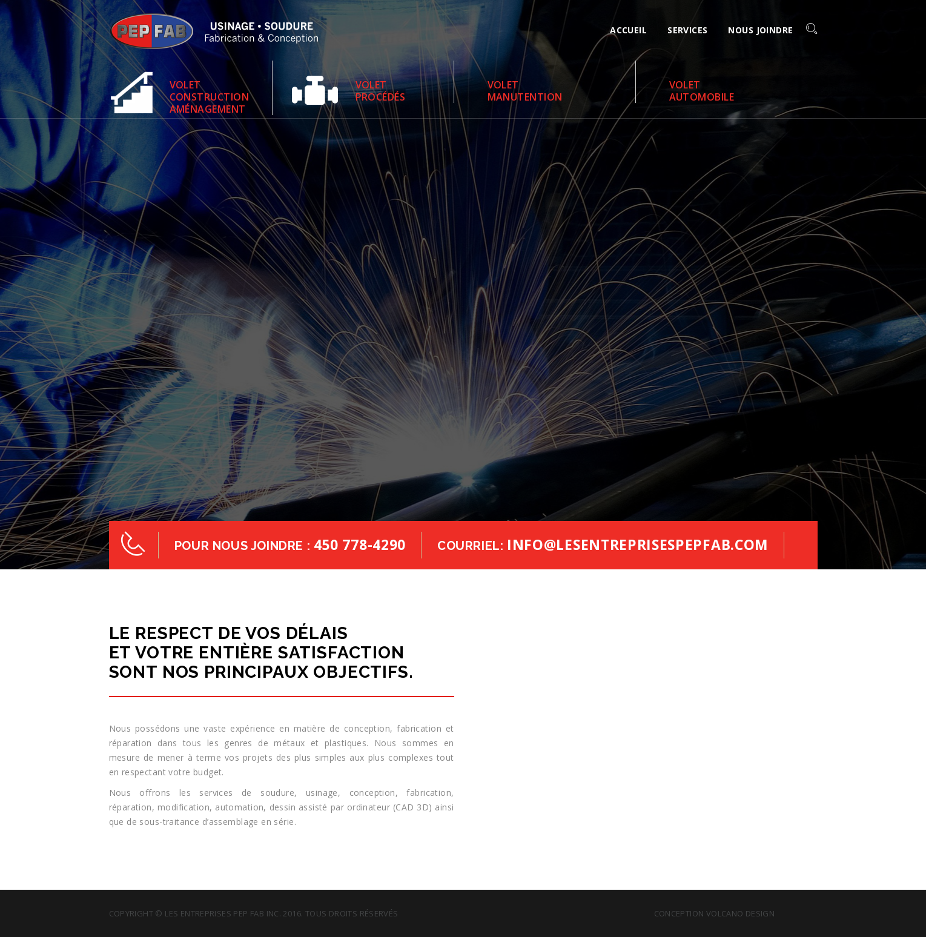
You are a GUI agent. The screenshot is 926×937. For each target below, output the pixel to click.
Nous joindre (760, 30)
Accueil (628, 30)
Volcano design (740, 913)
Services (687, 30)
